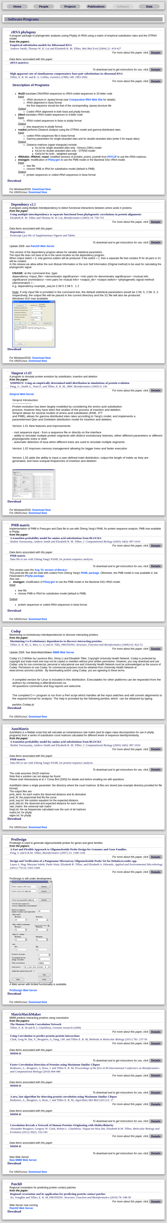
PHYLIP (112, 156)
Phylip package (34, 575)
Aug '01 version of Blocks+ (51, 569)
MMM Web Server (63, 652)
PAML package (90, 572)
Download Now (41, 189)
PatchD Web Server (43, 246)
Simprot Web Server (21, 394)
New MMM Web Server (23, 1160)
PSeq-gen (54, 159)
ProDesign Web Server (23, 990)
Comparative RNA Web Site (86, 99)
